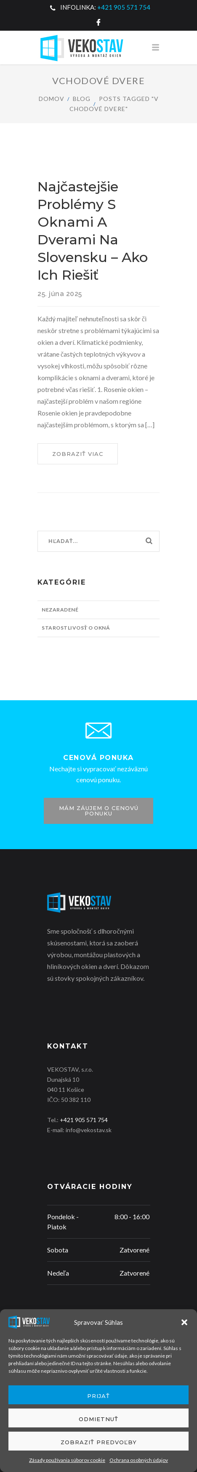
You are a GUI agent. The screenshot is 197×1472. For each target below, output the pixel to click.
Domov (51, 98)
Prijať (98, 1396)
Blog (82, 98)
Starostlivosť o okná (76, 628)
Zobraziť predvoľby (99, 1442)
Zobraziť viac (85, 456)
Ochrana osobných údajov (138, 1460)
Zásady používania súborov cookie (67, 1460)
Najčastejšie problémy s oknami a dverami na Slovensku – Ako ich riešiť (92, 230)
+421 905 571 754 (123, 7)
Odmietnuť (98, 1419)
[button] (184, 1322)
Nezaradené (60, 609)
